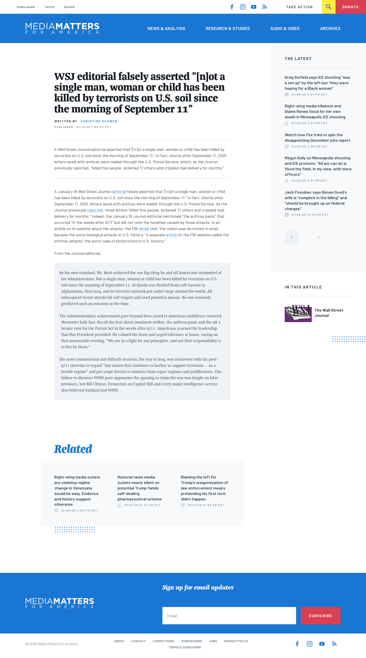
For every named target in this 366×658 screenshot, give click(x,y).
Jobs (213, 641)
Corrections (163, 641)
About (119, 641)
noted (144, 228)
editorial (119, 191)
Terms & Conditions (184, 647)
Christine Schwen (99, 121)
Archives (330, 28)
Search (329, 7)
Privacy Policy (236, 641)
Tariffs (49, 7)
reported (95, 209)
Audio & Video (285, 28)
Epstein (69, 7)
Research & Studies (228, 28)
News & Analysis (166, 28)
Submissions (191, 641)
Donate (350, 7)
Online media (25, 7)
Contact (138, 641)
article (171, 234)
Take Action (299, 7)
